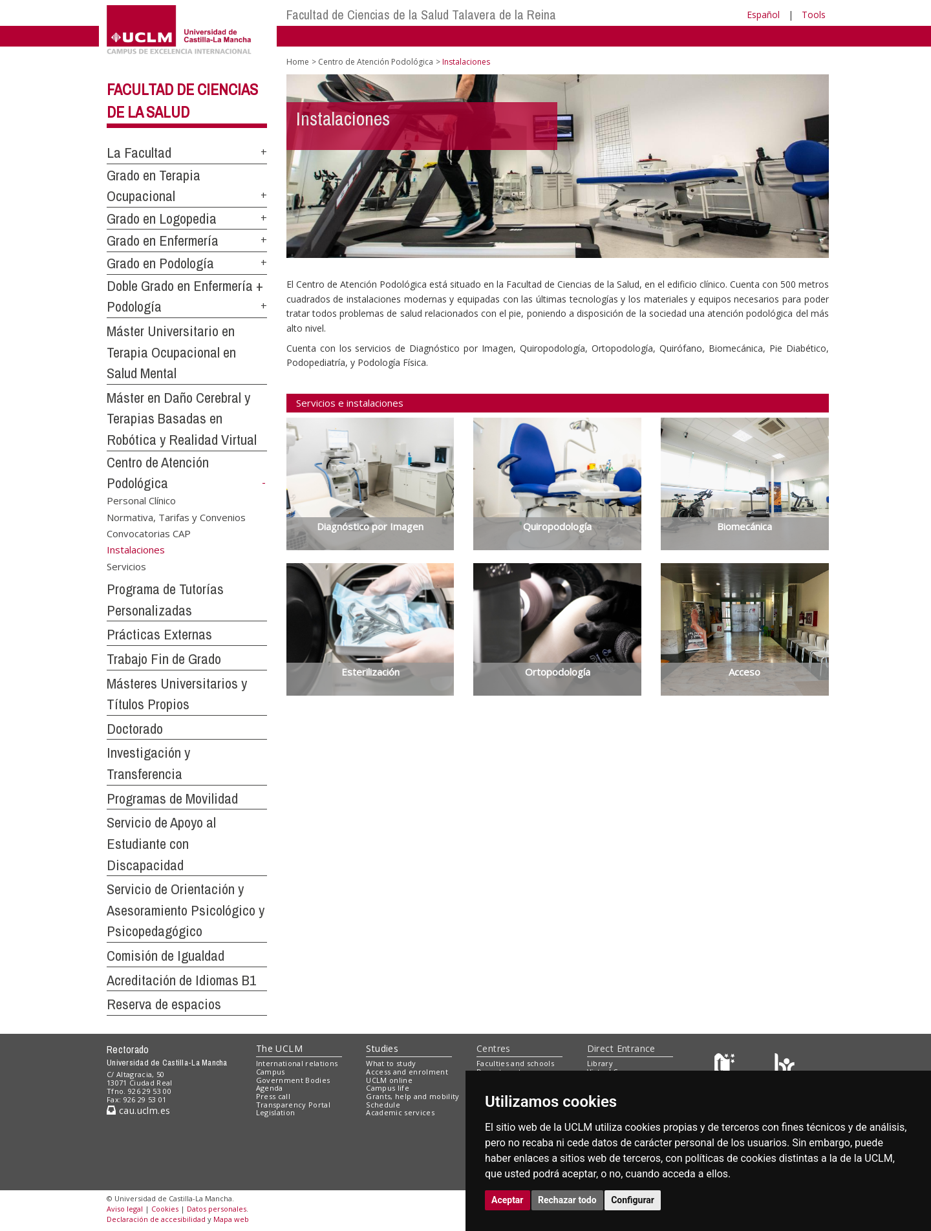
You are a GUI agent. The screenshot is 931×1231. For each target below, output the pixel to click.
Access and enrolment (407, 1071)
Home (297, 61)
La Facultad (139, 152)
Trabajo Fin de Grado (164, 659)
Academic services (400, 1112)
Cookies (164, 1209)
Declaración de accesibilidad (156, 1219)
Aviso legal (125, 1209)
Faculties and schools (515, 1063)
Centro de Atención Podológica (375, 61)
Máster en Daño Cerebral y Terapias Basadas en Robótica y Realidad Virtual (182, 418)
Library (600, 1063)
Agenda (269, 1088)
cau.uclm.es (138, 1110)
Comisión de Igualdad (165, 955)
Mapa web (231, 1219)
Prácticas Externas (159, 634)
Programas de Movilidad (172, 798)
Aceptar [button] (507, 1200)
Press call (273, 1096)
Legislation (275, 1112)
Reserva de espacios (164, 1004)
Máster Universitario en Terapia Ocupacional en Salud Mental (171, 352)
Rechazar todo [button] (567, 1200)
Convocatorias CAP (149, 533)
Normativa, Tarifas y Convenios (176, 516)
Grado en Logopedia (162, 218)
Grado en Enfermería (163, 240)
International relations (297, 1063)
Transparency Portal (293, 1104)
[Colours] (784, 1066)
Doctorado (135, 728)
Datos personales (216, 1209)
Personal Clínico (141, 500)
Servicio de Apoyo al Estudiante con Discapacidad (161, 843)
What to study (391, 1063)
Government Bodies (293, 1080)
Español (763, 14)
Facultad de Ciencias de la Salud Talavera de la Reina (421, 14)
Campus (270, 1071)
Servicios (126, 566)
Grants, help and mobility (412, 1096)
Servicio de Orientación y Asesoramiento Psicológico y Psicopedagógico (185, 910)
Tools (814, 14)
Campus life (387, 1088)
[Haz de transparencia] (726, 1066)
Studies (382, 1048)
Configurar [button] (632, 1200)
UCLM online (389, 1080)
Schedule (383, 1104)
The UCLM (279, 1048)
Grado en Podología (160, 263)
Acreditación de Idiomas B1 (181, 980)
